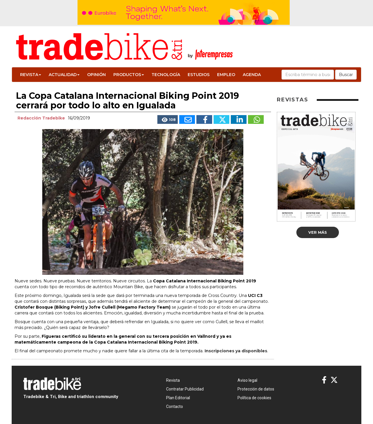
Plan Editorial (178, 397)
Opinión (96, 74)
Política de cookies (254, 397)
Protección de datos (255, 389)
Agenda (252, 74)
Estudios (199, 74)
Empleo (226, 74)
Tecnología (166, 74)
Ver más (317, 232)
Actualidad (64, 74)
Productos (128, 74)
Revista (30, 74)
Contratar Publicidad (185, 389)
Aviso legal (247, 380)
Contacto (174, 406)
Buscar (346, 74)
